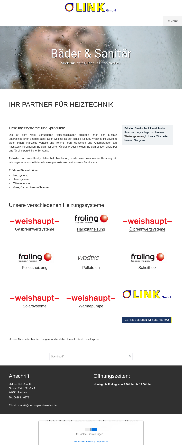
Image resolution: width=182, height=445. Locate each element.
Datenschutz (131, 421)
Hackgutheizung (91, 229)
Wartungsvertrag (134, 136)
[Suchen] (130, 356)
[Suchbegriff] (91, 356)
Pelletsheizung (34, 267)
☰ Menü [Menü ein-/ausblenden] (173, 21)
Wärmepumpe (91, 306)
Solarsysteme (34, 306)
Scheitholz (147, 267)
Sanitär (102, 421)
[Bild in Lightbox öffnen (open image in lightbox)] (34, 219)
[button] (147, 320)
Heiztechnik (66, 421)
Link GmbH (50, 421)
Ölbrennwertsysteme (147, 229)
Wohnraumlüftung (85, 421)
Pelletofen (91, 267)
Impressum (115, 421)
